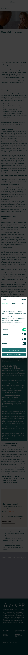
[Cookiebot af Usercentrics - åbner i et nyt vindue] (20, 300)
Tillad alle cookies (14, 350)
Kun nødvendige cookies (14, 354)
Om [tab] (23, 303)
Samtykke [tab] (5, 303)
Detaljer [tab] (14, 303)
